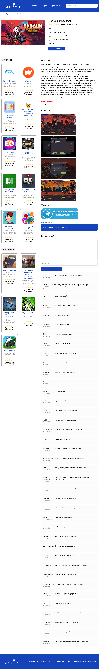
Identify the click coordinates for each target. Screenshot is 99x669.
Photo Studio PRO (28, 227)
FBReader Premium (10, 117)
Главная (34, 6)
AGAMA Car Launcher (28, 154)
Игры (44, 6)
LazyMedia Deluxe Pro (9, 190)
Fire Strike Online (9, 270)
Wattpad (28, 81)
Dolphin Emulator (9, 81)
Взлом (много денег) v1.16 (55, 227)
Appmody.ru (13, 5)
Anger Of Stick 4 (28, 313)
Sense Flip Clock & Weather (28, 190)
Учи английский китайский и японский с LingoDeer (28, 112)
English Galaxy (9, 152)
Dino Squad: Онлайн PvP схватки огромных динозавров (28, 274)
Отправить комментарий (51, 269)
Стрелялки (9, 14)
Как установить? (47, 223)
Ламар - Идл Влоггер (10, 227)
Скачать (57, 48)
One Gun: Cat (9, 351)
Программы (56, 6)
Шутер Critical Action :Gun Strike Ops (9, 315)
